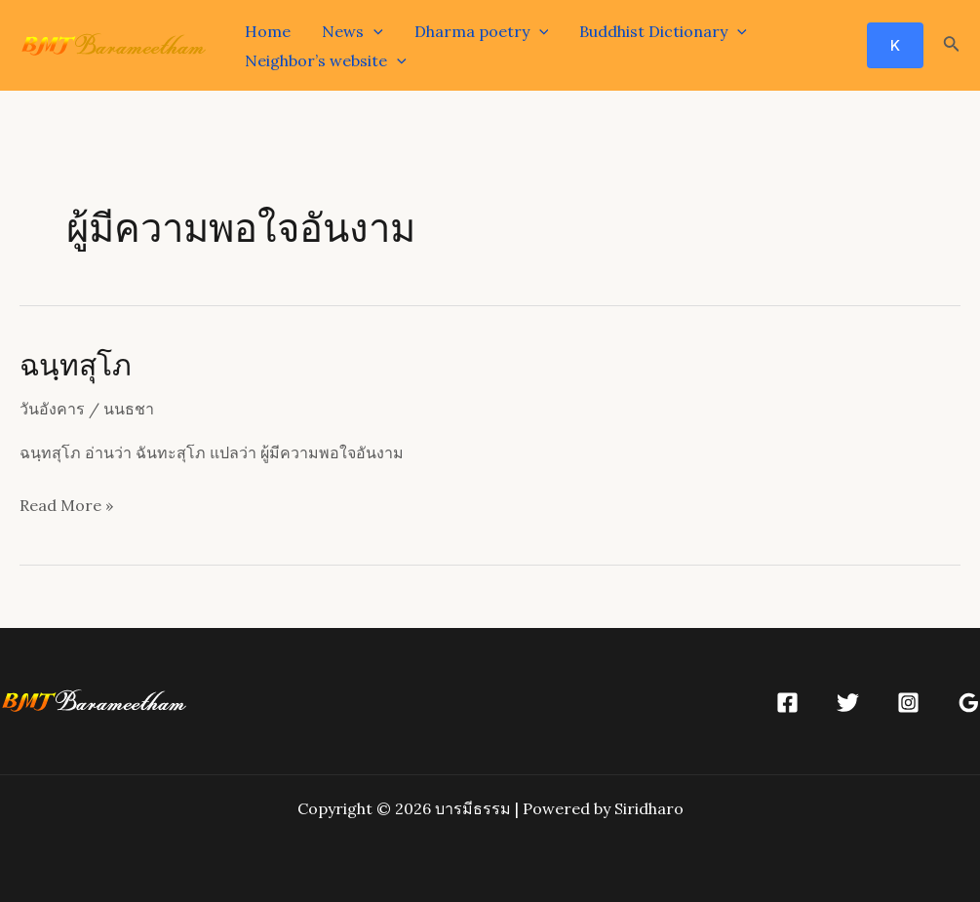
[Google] (969, 702)
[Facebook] (787, 702)
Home (268, 31)
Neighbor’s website (326, 60)
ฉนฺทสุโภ (76, 363)
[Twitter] (848, 702)
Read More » (66, 506)
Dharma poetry (481, 31)
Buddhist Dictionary (663, 31)
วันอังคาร (52, 408)
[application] (373, 31)
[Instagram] (908, 702)
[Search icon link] (951, 46)
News (352, 31)
